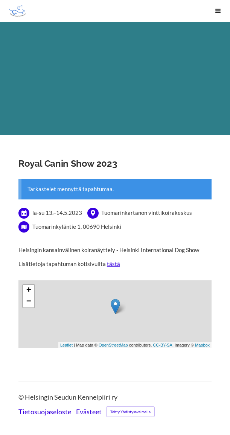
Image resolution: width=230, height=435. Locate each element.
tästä (113, 263)
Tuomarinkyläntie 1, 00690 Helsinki (76, 226)
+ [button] (28, 290)
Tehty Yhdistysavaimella (130, 411)
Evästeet (89, 412)
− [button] (28, 301)
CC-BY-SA (162, 345)
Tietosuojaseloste (44, 412)
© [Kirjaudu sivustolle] (21, 397)
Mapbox (202, 345)
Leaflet (66, 345)
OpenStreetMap (113, 345)
